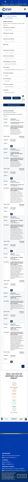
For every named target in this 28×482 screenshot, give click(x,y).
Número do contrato (8, 38)
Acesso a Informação (12, 16)
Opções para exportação (14, 104)
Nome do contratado (8, 50)
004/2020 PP (13, 217)
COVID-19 (23, 100)
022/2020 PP (13, 149)
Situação (5, 90)
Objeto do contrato (8, 33)
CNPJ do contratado (8, 56)
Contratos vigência (8, 73)
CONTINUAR (22, 476)
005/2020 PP (13, 181)
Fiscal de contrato (8, 84)
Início (4, 16)
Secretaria (6, 67)
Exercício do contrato (9, 27)
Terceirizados (7, 78)
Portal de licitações (9, 18)
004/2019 (12, 253)
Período (5, 44)
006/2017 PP (13, 293)
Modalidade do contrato (9, 61)
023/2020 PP (13, 119)
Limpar (16, 98)
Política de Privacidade (9, 477)
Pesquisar (7, 98)
